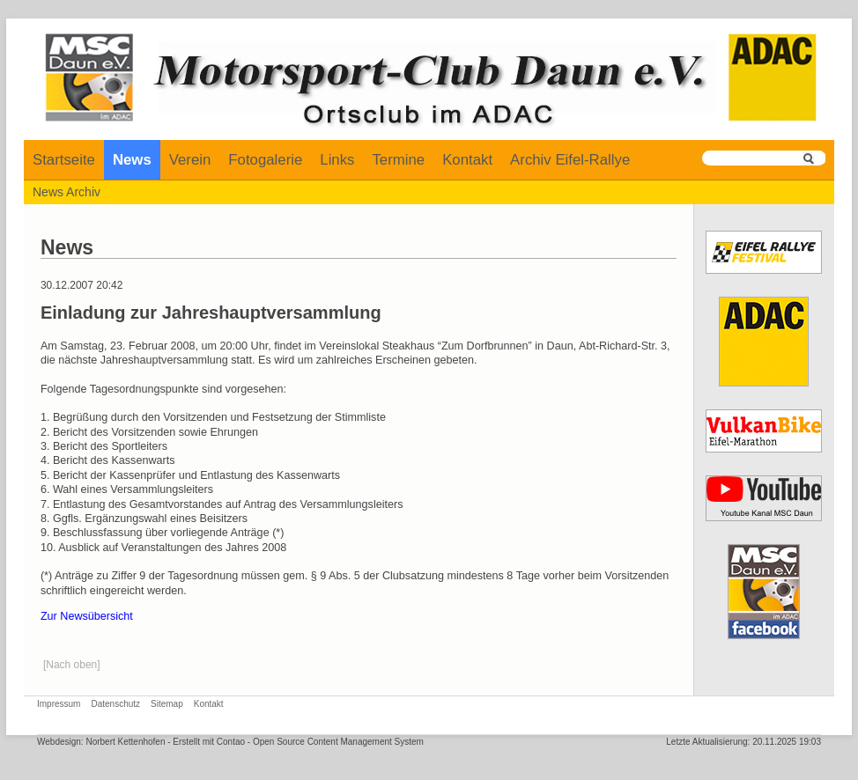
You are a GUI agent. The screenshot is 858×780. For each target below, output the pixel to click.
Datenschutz (115, 704)
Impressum (58, 704)
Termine (398, 159)
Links (337, 159)
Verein (190, 159)
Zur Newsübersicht (87, 616)
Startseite (64, 159)
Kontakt (467, 159)
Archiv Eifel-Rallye (570, 159)
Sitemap (167, 704)
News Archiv (66, 192)
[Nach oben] (71, 665)
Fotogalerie (265, 159)
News (132, 159)
